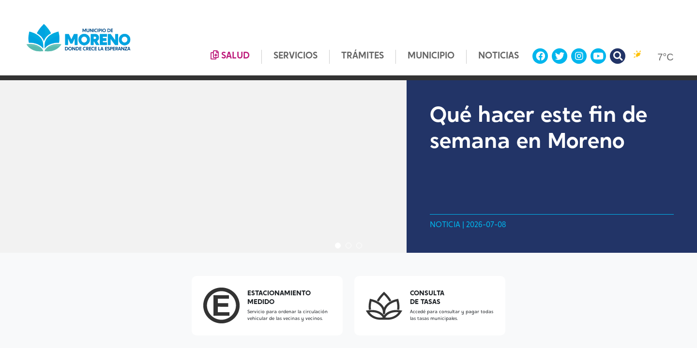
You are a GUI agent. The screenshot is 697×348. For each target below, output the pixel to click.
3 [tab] (359, 245)
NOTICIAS (498, 56)
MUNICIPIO (431, 56)
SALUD (230, 55)
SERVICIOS (295, 56)
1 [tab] (338, 245)
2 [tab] (348, 245)
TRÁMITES (362, 56)
